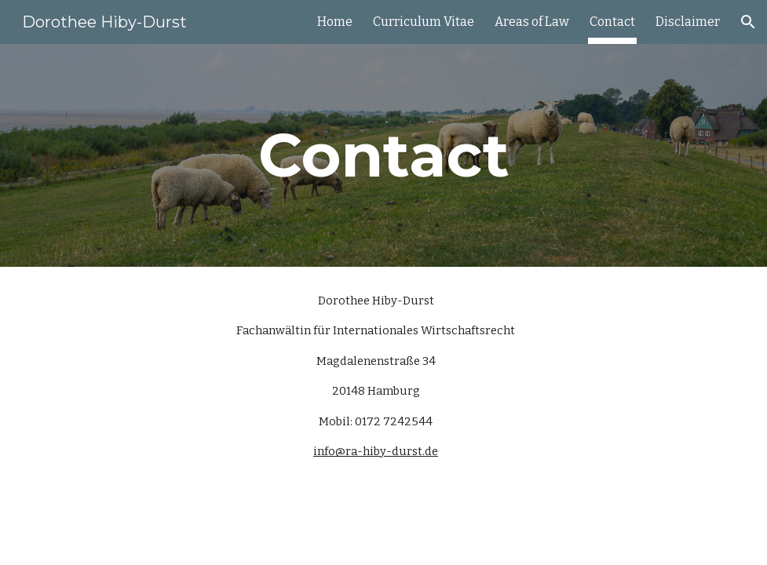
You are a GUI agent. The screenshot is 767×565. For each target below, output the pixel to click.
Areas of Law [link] (532, 21)
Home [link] (334, 21)
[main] (383, 155)
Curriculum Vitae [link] (423, 21)
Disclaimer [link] (688, 21)
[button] (748, 22)
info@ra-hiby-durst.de (375, 451)
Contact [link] (612, 21)
